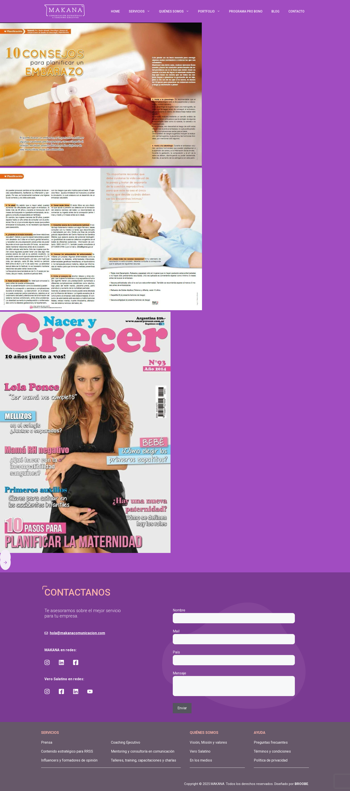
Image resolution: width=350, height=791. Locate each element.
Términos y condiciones (272, 751)
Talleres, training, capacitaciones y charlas (143, 760)
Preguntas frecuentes (271, 742)
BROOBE (301, 784)
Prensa (46, 742)
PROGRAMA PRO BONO (245, 11)
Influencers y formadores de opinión (69, 760)
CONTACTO (296, 11)
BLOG (275, 11)
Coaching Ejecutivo (125, 742)
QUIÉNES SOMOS (176, 11)
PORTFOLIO (211, 11)
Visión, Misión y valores (208, 742)
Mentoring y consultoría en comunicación (142, 751)
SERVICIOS (141, 11)
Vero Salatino (200, 751)
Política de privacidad (271, 760)
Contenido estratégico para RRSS (67, 751)
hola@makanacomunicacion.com (77, 633)
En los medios (201, 760)
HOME (115, 11)
